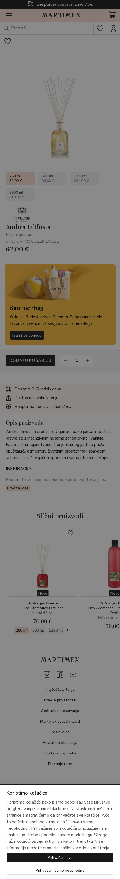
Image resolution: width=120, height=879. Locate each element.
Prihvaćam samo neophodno (60, 870)
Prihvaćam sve (60, 857)
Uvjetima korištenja (90, 848)
